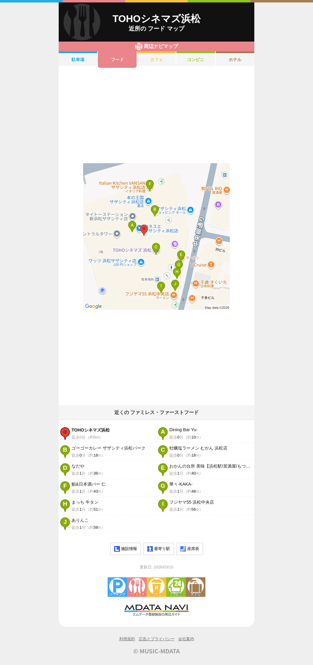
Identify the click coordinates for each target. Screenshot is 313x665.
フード (117, 59)
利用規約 (127, 639)
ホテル (235, 59)
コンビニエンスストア (176, 587)
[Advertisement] (156, 115)
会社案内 (186, 639)
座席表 (189, 549)
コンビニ (195, 59)
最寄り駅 (158, 549)
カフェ (156, 59)
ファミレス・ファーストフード (137, 587)
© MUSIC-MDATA (156, 651)
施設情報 (125, 549)
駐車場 (78, 59)
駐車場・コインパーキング (117, 587)
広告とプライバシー (157, 639)
